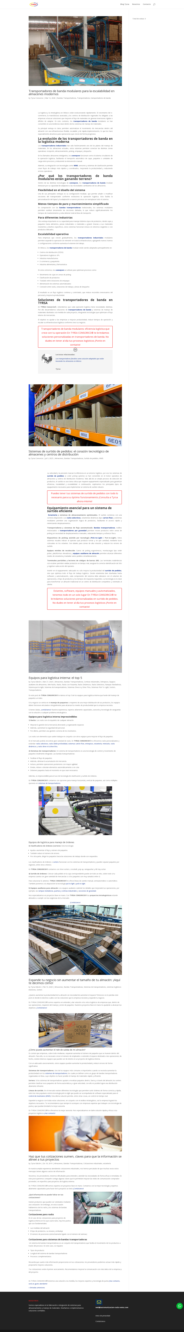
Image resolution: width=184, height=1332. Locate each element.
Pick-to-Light (97, 538)
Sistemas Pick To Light (100, 687)
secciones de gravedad (87, 891)
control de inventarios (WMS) (40, 1096)
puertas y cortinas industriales (65, 891)
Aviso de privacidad (103, 1316)
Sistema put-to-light (36, 687)
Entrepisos (104, 682)
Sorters (112, 687)
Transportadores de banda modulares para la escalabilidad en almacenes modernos (72, 92)
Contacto (147, 5)
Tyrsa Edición (36, 682)
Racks (59, 684)
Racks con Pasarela (69, 684)
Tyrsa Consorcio (37, 98)
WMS (101, 458)
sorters (56, 862)
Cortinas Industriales (92, 682)
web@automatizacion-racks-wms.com (112, 1307)
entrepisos (89, 744)
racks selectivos (42, 744)
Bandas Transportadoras (66, 98)
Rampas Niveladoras (113, 684)
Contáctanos (100, 1321)
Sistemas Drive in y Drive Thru (79, 687)
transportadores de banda (101, 98)
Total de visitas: (138, 19)
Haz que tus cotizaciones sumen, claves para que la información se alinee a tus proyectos (75, 1157)
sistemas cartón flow (76, 744)
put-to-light (70, 883)
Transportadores (83, 98)
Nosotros (136, 5)
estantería (98, 744)
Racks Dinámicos (84, 684)
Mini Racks (52, 684)
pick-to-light (80, 883)
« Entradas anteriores (37, 1287)
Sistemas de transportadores (56, 687)
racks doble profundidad (58, 744)
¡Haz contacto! (49, 1113)
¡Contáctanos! (75, 902)
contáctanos (46, 710)
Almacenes (59, 458)
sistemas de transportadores (49, 783)
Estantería (52, 515)
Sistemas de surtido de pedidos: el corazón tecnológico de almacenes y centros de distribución (69, 452)
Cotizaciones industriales (92, 1163)
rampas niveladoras (45, 891)
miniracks (106, 744)
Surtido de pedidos (91, 458)
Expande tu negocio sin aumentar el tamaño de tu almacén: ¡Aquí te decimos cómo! (74, 981)
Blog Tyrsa (124, 5)
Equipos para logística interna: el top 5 (55, 678)
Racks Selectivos (98, 684)
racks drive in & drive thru (47, 746)
